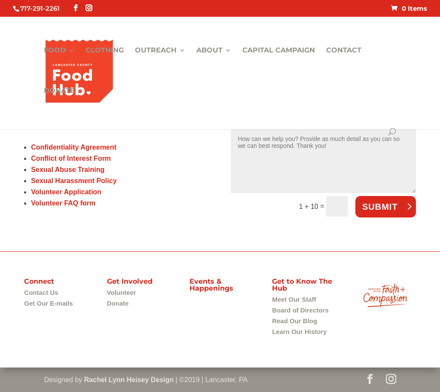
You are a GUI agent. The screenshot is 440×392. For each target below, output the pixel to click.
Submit (380, 206)
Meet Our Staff (294, 299)
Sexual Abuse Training (67, 169)
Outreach (156, 50)
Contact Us (41, 292)
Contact (343, 50)
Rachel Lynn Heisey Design (129, 379)
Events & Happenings (211, 284)
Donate (59, 91)
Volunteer (121, 292)
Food (55, 50)
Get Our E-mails (48, 303)
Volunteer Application (66, 192)
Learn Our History (299, 331)
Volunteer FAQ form (63, 203)
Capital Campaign (278, 50)
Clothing (105, 50)
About (209, 50)
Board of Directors (300, 310)
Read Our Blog (294, 321)
